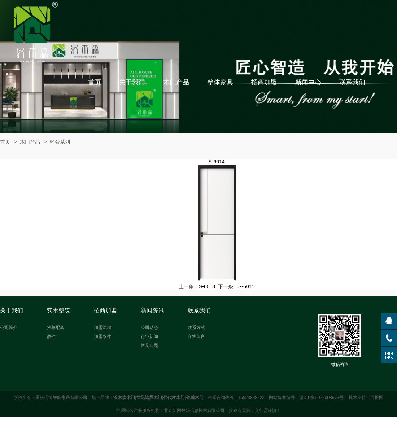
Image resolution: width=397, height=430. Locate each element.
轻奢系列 (60, 142)
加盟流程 (102, 327)
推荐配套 (55, 327)
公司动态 (149, 327)
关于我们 (132, 82)
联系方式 (196, 327)
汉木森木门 (124, 397)
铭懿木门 (195, 397)
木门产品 (176, 82)
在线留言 (196, 336)
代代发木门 (174, 397)
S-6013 (207, 286)
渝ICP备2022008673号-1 (323, 397)
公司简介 (8, 327)
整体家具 (220, 82)
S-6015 (246, 286)
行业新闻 (149, 336)
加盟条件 (102, 336)
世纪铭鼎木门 (149, 397)
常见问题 (149, 345)
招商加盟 (264, 82)
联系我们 (352, 82)
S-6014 (216, 161)
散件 (51, 336)
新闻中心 (308, 82)
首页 (94, 82)
